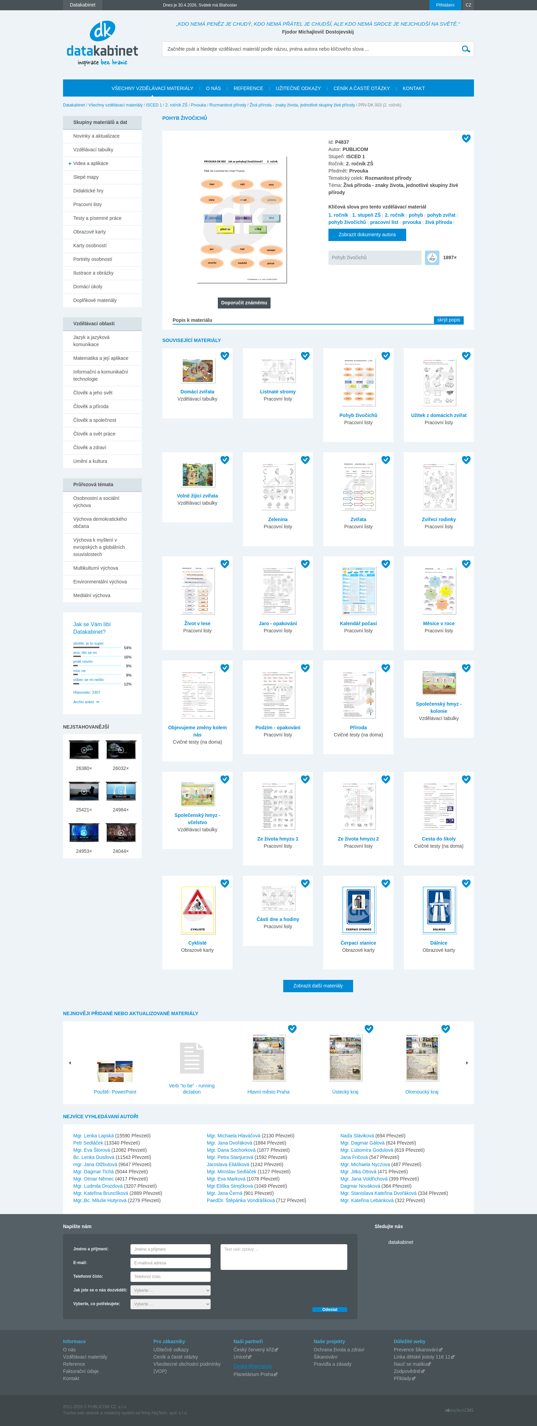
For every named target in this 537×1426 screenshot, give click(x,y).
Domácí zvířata (197, 391)
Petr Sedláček (88, 1143)
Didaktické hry (88, 190)
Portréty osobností (92, 259)
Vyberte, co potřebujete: (96, 1303)
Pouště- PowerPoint (115, 1092)
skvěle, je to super (88, 643)
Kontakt (71, 1378)
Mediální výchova (91, 595)
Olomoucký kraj (421, 1092)
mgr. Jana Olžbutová (95, 1164)
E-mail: (80, 1262)
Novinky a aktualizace (96, 136)
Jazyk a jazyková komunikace (91, 341)
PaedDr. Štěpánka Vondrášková (241, 1200)
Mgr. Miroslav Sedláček (232, 1171)
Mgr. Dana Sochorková (232, 1150)
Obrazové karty (89, 232)
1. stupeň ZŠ (366, 215)
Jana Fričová (354, 1157)
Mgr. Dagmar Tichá (94, 1171)
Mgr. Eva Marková (227, 1179)
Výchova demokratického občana (100, 522)
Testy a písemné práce (97, 218)
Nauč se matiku (410, 1364)
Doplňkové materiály (95, 300)
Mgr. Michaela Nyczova (365, 1164)
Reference (74, 1364)
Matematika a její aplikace (100, 358)
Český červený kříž (254, 1349)
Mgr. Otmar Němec (94, 1179)
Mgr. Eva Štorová (92, 1150)
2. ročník (395, 215)
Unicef (240, 1357)
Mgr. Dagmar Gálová (363, 1143)
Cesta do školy (439, 839)
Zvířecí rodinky (439, 519)
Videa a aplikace (90, 163)
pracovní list (384, 222)
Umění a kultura (90, 461)
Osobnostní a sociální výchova (96, 501)
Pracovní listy (87, 204)
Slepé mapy (86, 177)
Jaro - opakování (278, 623)
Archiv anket (83, 702)
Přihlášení (445, 5)
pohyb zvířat (441, 215)
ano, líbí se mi (85, 653)
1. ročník (338, 215)
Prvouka (198, 105)
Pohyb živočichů (349, 257)
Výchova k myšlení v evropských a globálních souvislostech (99, 547)
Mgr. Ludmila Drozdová (98, 1186)
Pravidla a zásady (333, 1364)
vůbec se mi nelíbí (88, 680)
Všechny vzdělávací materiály (115, 105)
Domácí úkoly (87, 286)
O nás (69, 1349)
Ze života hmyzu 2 (358, 839)
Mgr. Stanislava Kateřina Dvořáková (379, 1193)
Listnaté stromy (278, 391)
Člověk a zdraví (89, 447)
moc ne (79, 671)
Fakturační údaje (81, 1371)
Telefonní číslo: (88, 1276)
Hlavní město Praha (269, 1092)
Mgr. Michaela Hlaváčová (234, 1135)
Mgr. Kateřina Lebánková (367, 1200)
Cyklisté (197, 943)
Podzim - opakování (277, 727)
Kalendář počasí (358, 623)
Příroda (358, 727)
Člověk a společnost (94, 420)
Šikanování (325, 1357)
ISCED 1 (154, 105)
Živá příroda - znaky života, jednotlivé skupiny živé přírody (302, 105)
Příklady (402, 1378)
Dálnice (439, 943)
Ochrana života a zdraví (339, 1349)
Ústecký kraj (345, 1092)
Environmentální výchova (100, 581)
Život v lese (197, 623)
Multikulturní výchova (95, 568)
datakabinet (400, 1242)
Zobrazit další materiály (318, 985)
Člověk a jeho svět (92, 392)
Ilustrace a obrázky (93, 273)
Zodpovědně (407, 1371)
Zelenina (278, 519)
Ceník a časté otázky (175, 1357)
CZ (468, 5)
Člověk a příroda (91, 406)
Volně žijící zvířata (197, 496)
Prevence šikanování (416, 1349)
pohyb (416, 215)
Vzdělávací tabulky (93, 149)
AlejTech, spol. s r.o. (169, 1413)
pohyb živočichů (347, 222)
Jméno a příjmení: (91, 1249)
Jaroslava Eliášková (229, 1164)
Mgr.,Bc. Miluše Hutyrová (100, 1200)
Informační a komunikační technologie (100, 375)
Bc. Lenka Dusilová (94, 1157)
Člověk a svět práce (94, 434)
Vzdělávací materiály (85, 1357)
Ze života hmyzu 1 (278, 839)
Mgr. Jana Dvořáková (230, 1143)
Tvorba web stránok (81, 1413)
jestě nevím (82, 661)
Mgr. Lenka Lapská (94, 1135)
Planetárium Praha (253, 1374)
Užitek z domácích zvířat (439, 415)
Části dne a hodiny (278, 919)
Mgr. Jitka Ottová (359, 1171)
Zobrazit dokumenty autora (367, 234)
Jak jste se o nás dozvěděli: (100, 1290)
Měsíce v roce (439, 623)
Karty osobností (90, 245)
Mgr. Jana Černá (225, 1193)
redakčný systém (119, 1413)
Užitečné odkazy (171, 1349)
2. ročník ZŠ (176, 105)
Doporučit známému (244, 302)
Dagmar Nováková (361, 1186)
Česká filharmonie (253, 1366)
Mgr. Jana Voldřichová (364, 1179)
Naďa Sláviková (357, 1135)
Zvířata (358, 519)
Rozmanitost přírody (228, 105)
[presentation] (273, 1286)
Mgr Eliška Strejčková (230, 1186)
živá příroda (438, 222)
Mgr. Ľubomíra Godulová (367, 1150)
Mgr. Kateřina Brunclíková (101, 1193)
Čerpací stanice (358, 943)
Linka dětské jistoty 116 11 (422, 1357)
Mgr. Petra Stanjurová (230, 1157)
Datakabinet (74, 105)
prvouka (411, 222)
